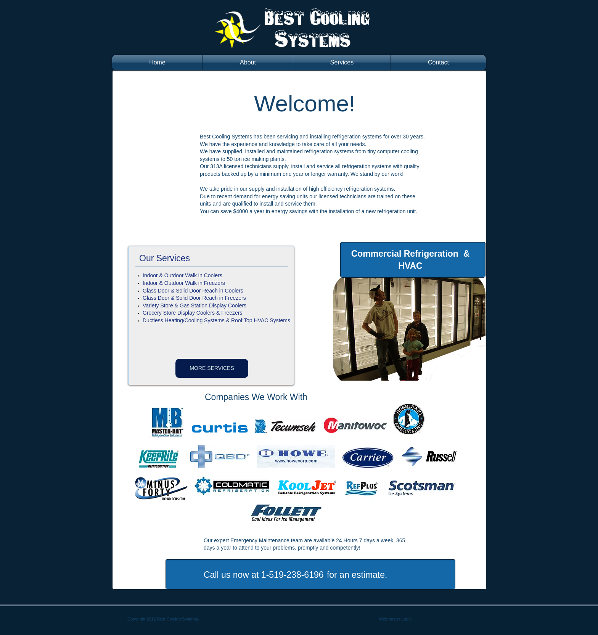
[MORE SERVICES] (211, 368)
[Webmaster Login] (395, 619)
